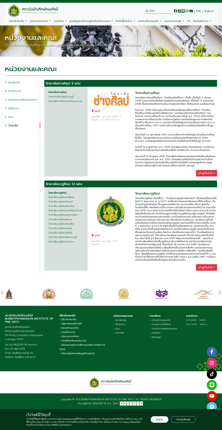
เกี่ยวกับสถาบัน (17, 21)
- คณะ (117, 328)
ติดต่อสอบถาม (201, 21)
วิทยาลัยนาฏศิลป (57, 192)
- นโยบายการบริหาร (69, 335)
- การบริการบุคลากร (160, 319)
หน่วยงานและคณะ (39, 21)
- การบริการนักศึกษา (160, 323)
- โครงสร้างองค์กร (69, 327)
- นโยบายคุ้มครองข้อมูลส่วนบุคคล (76, 352)
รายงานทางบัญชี (173, 21)
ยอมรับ (159, 419)
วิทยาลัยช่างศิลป (57, 92)
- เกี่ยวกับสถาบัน (67, 318)
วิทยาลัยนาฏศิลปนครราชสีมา (63, 215)
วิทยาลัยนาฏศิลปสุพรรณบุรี (62, 237)
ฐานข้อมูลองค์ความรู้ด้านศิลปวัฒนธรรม (90, 21)
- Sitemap (155, 336)
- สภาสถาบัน (120, 319)
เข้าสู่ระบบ (209, 11)
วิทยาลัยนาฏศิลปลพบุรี (60, 228)
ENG (198, 11)
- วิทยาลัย (119, 332)
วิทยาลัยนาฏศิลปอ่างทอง (61, 241)
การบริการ (59, 21)
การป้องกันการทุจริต (148, 21)
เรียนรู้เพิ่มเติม (183, 419)
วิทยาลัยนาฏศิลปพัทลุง (60, 219)
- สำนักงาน (119, 323)
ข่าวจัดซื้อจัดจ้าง (124, 21)
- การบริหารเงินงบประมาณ (72, 340)
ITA (188, 21)
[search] (158, 11)
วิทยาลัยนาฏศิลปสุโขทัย (60, 232)
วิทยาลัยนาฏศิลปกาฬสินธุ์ (61, 197)
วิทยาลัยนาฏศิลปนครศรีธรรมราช (65, 210)
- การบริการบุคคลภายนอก (163, 328)
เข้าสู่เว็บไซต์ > (206, 173)
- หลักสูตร (155, 332)
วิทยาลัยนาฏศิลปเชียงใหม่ (61, 206)
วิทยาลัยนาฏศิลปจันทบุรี (60, 201)
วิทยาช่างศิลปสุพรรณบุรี (61, 96)
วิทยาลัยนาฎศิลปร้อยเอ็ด (61, 224)
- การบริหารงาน (67, 331)
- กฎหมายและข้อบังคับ (70, 323)
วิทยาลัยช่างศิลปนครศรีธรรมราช (65, 101)
